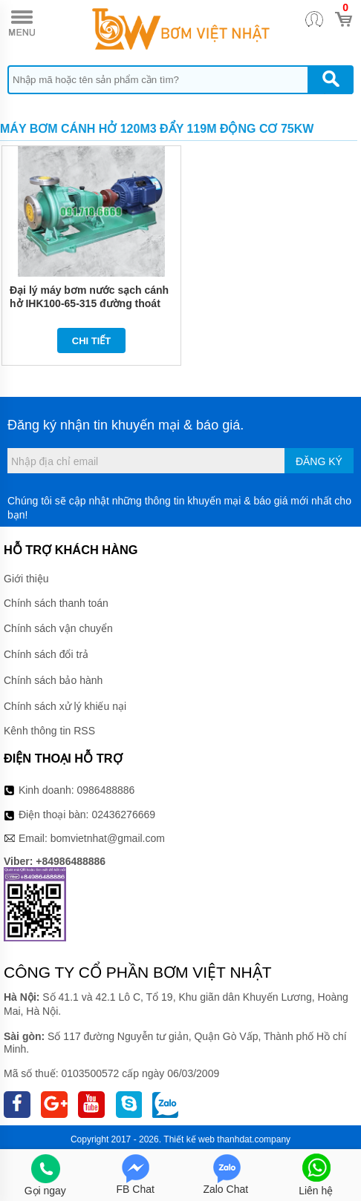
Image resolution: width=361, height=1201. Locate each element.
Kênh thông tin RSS (49, 731)
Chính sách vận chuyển (58, 628)
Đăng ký (319, 461)
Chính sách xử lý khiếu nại (65, 706)
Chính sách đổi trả (46, 654)
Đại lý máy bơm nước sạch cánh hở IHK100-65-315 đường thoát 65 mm (89, 303)
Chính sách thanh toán (56, 603)
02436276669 (123, 814)
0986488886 (106, 790)
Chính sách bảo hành (53, 680)
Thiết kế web (189, 1139)
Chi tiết (91, 340)
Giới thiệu (26, 579)
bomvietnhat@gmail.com (108, 838)
